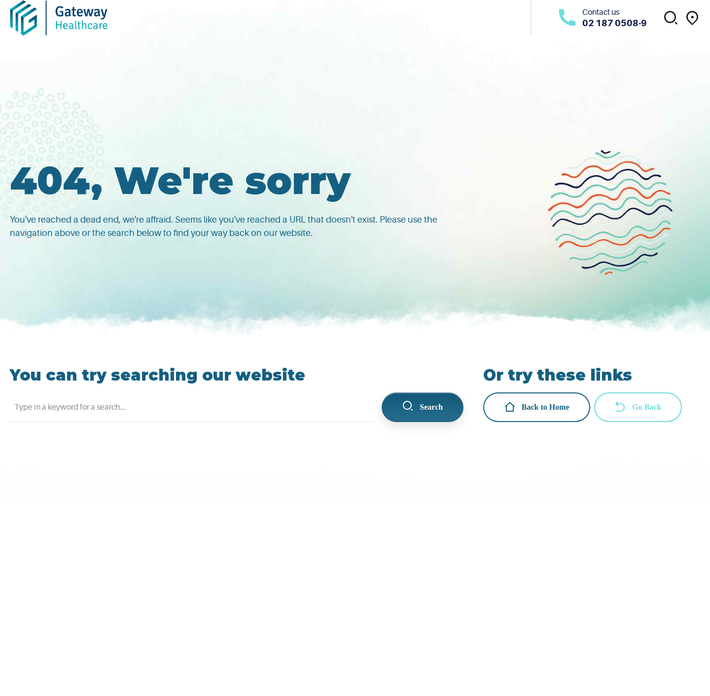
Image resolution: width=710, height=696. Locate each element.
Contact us (600, 12)
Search (422, 407)
